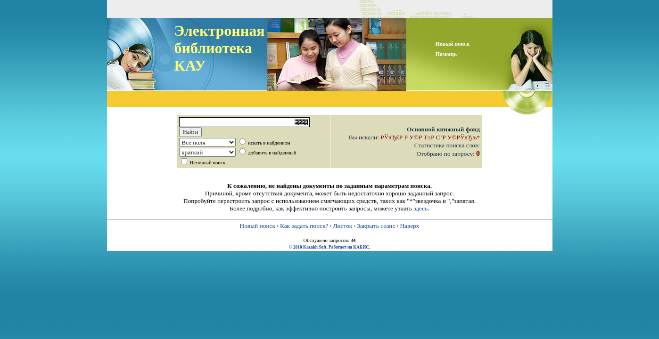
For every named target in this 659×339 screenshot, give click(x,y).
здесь (420, 208)
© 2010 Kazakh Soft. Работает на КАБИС (329, 247)
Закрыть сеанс (376, 225)
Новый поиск (257, 225)
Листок (342, 225)
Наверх (409, 225)
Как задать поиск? (304, 225)
